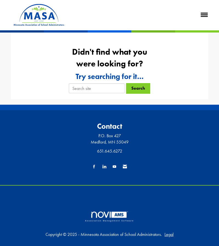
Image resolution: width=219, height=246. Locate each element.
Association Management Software (109, 217)
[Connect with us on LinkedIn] (104, 167)
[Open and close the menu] (143, 15)
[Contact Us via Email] (125, 167)
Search (138, 88)
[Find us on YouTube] (114, 167)
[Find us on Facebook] (94, 167)
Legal (169, 234)
